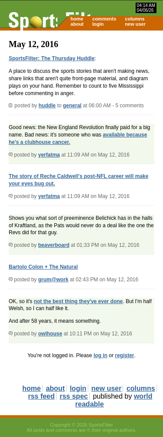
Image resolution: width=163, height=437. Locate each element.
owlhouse (50, 334)
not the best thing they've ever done (78, 301)
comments (104, 18)
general (72, 105)
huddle (47, 105)
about (76, 24)
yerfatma (49, 155)
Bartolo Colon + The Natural (43, 267)
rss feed (41, 396)
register (124, 355)
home (76, 18)
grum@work (53, 280)
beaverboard (54, 245)
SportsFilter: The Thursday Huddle (51, 58)
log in (100, 355)
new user (135, 24)
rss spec (74, 396)
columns (134, 18)
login (97, 24)
